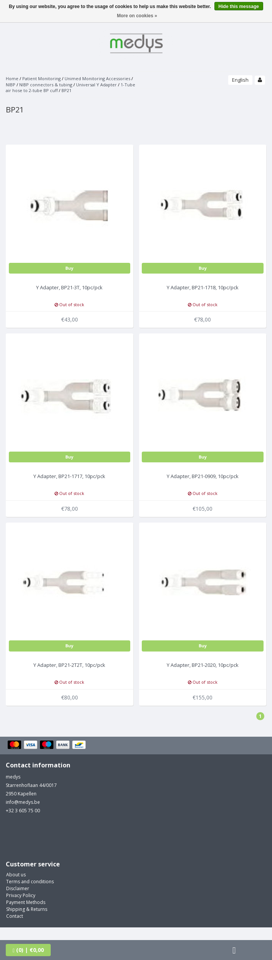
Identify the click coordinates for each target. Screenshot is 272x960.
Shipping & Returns (26, 909)
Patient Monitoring (41, 78)
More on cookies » (137, 15)
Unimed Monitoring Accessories (97, 78)
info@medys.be (23, 802)
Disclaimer (17, 888)
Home (12, 78)
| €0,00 (28, 949)
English (240, 79)
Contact (14, 916)
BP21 (66, 90)
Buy (69, 268)
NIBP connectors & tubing (45, 84)
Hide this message (239, 6)
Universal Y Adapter (96, 84)
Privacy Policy (20, 895)
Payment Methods (25, 902)
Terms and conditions (30, 881)
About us (16, 874)
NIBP (10, 84)
